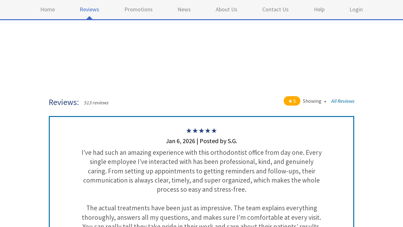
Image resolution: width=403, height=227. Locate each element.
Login (356, 9)
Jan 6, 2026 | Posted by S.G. (201, 141)
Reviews (89, 9)
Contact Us (275, 9)
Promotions (138, 9)
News (184, 9)
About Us (226, 9)
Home (47, 9)
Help (319, 9)
